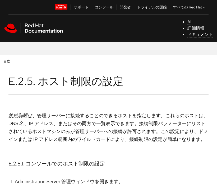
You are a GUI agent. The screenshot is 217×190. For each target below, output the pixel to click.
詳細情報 (195, 28)
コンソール (104, 7)
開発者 (125, 7)
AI (189, 22)
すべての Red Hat (190, 7)
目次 (7, 61)
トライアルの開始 (152, 7)
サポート (81, 7)
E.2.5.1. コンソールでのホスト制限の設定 (56, 163)
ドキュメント (200, 34)
